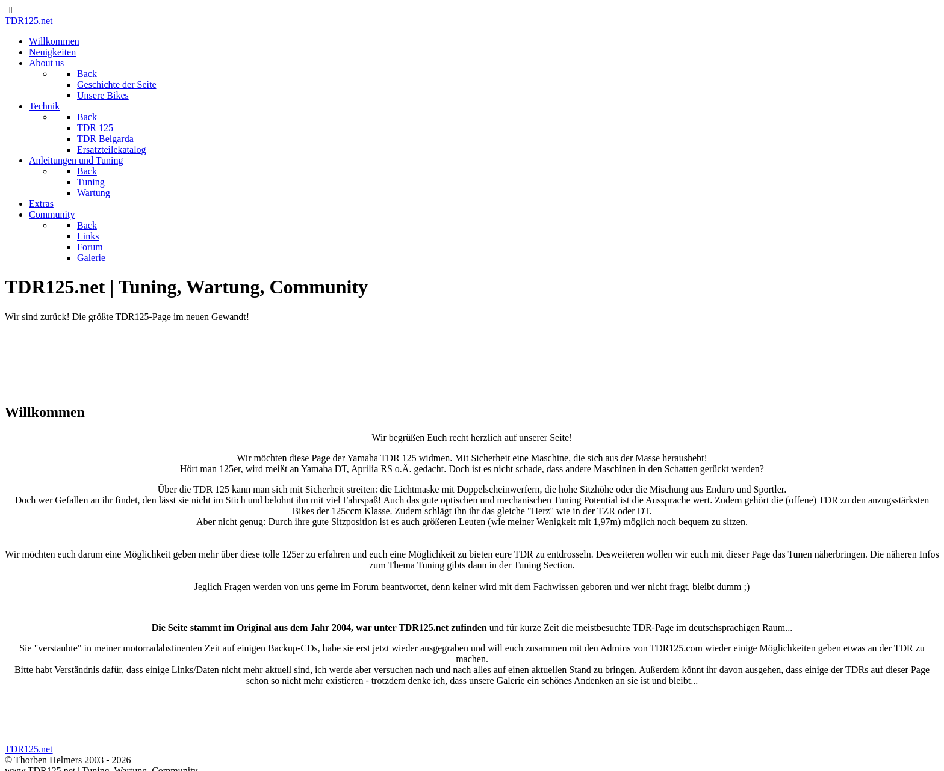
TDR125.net (29, 21)
